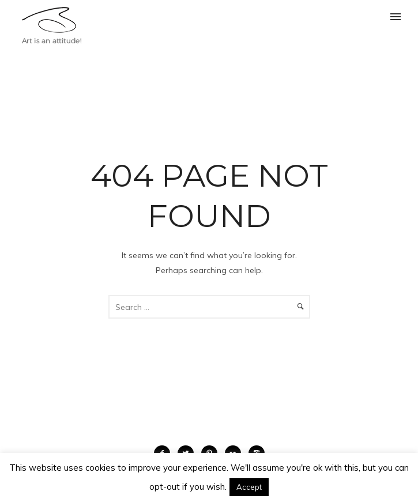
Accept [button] (249, 486)
